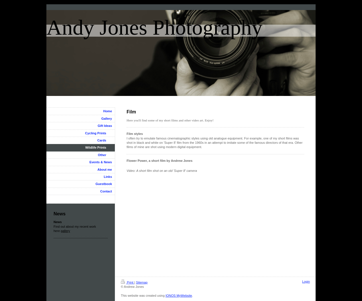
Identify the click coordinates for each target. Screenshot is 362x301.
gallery (65, 231)
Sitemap (141, 282)
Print (127, 282)
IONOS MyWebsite (179, 295)
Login (306, 281)
